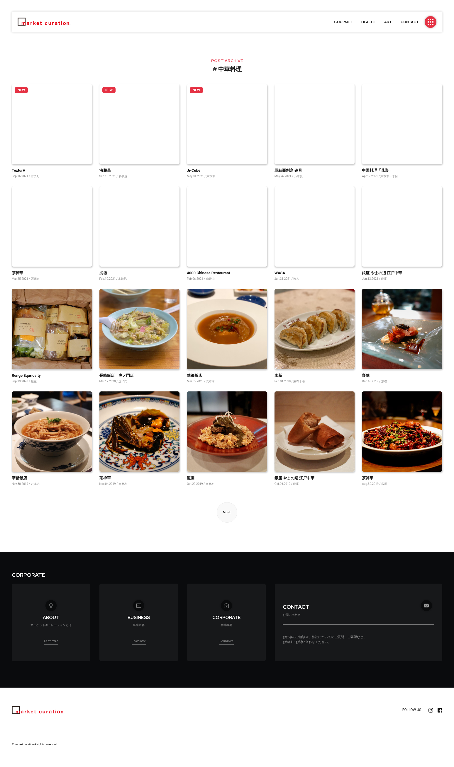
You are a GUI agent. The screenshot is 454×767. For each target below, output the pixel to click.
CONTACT (410, 22)
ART (388, 22)
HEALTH (368, 22)
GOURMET (343, 22)
